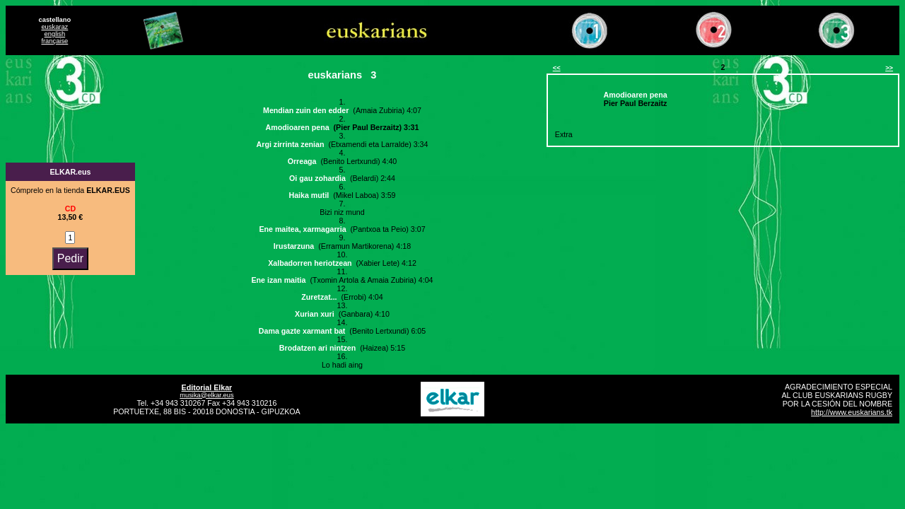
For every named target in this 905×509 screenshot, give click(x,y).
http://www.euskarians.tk (851, 412)
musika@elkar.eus (206, 395)
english (55, 33)
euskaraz (54, 26)
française (54, 41)
